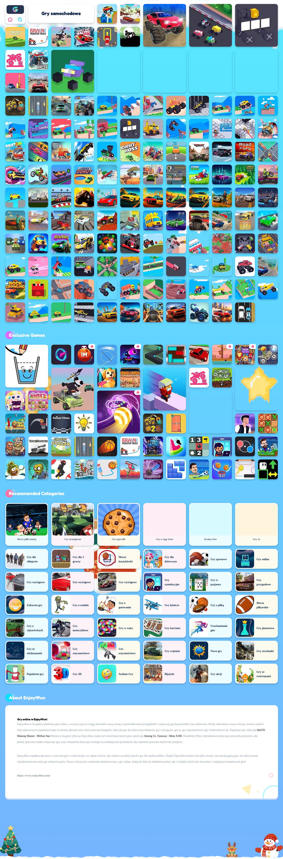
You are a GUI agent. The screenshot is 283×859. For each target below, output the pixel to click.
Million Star (43, 736)
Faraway (162, 736)
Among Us (150, 736)
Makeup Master (26, 736)
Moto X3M (175, 736)
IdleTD (261, 730)
